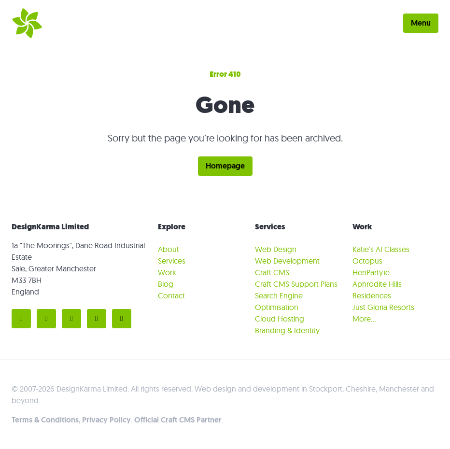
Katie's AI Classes (380, 249)
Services (171, 261)
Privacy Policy (106, 420)
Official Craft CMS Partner (178, 420)
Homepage (225, 166)
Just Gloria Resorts (383, 307)
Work (167, 272)
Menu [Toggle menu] (421, 23)
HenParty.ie (371, 272)
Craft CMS (272, 272)
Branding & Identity (287, 330)
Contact (171, 295)
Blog (165, 284)
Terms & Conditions (45, 420)
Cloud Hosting (279, 318)
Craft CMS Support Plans (296, 284)
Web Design (275, 249)
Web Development (287, 261)
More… (364, 318)
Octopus (367, 261)
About (168, 249)
